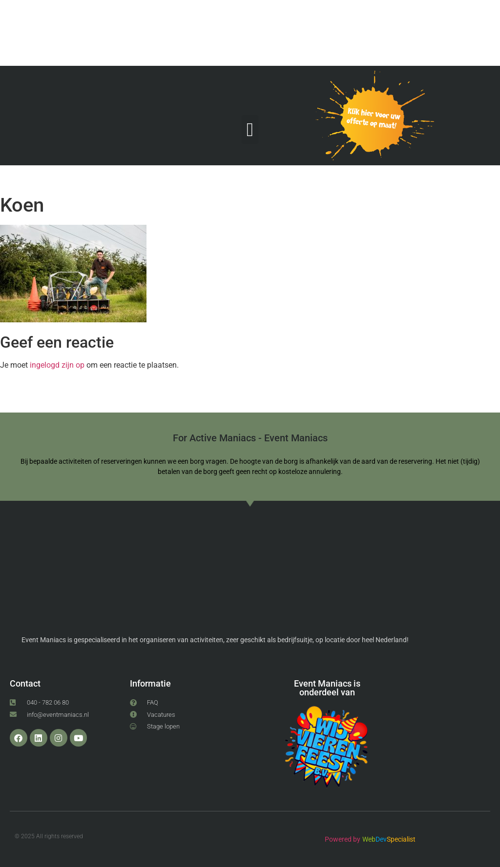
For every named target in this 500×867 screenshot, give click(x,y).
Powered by (342, 839)
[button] (250, 129)
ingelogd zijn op (57, 365)
